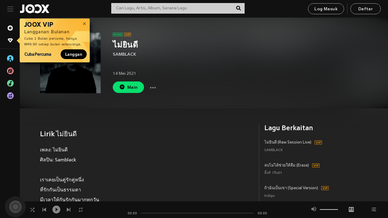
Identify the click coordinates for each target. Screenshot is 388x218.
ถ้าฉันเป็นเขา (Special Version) (291, 188)
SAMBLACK (124, 54)
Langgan (73, 54)
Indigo (269, 196)
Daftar (365, 9)
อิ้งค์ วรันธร (273, 173)
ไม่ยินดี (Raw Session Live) (287, 142)
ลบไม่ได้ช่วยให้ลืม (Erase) (286, 166)
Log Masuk (326, 9)
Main (128, 87)
